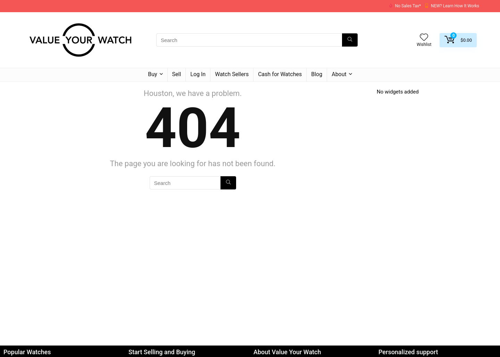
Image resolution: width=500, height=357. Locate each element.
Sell (176, 74)
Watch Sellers (232, 74)
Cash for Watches (280, 74)
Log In (198, 74)
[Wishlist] (424, 38)
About (339, 74)
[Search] (350, 40)
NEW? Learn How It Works (455, 5)
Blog (316, 74)
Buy (152, 74)
